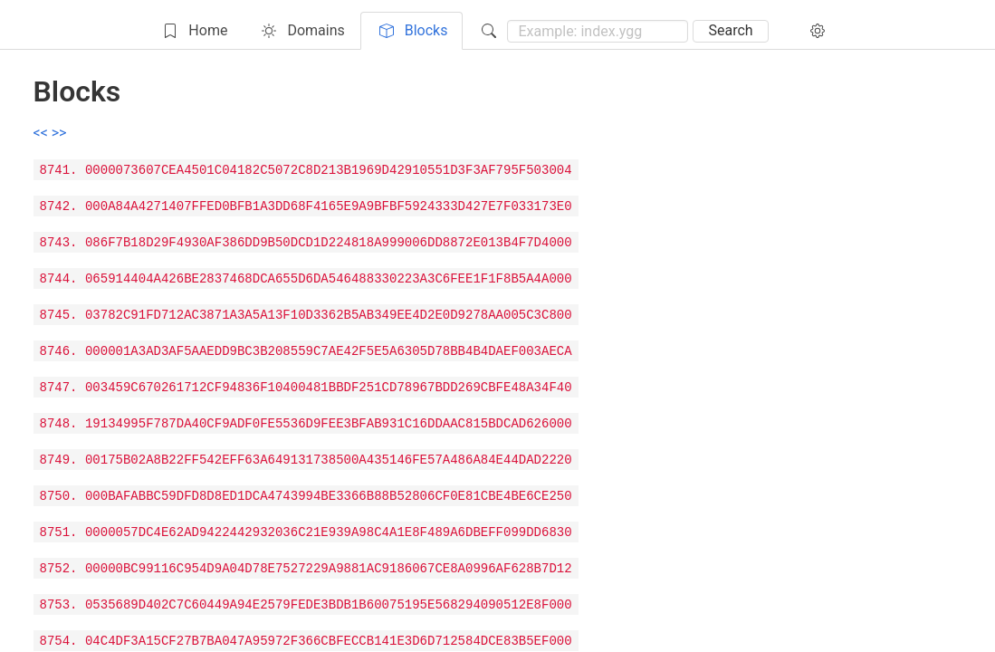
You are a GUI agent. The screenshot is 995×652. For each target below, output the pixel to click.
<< (42, 132)
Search (730, 30)
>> (59, 132)
